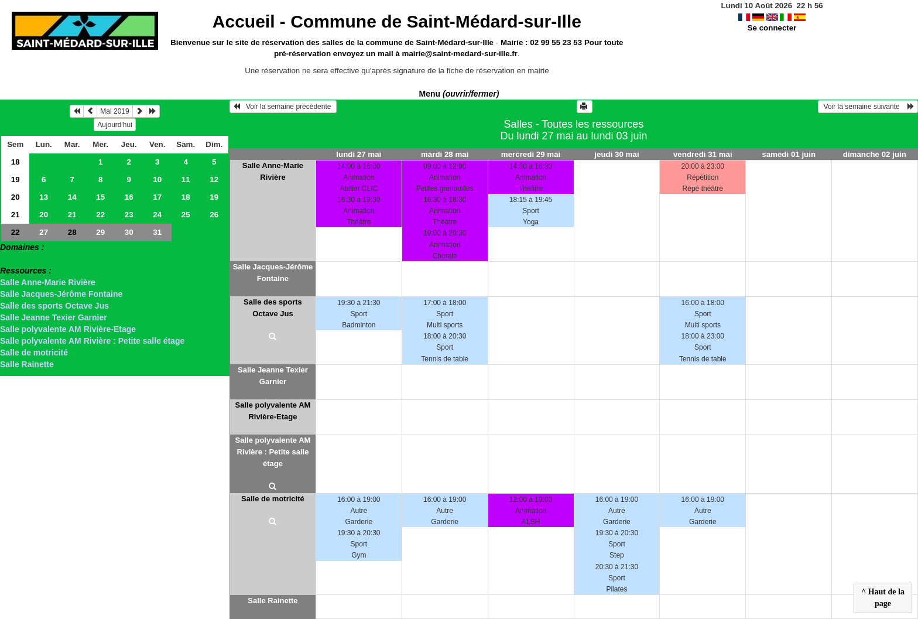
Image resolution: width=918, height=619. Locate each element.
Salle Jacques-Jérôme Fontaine (61, 294)
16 (129, 197)
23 (129, 214)
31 (157, 232)
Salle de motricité (34, 352)
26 (214, 214)
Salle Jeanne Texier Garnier (53, 317)
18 (15, 162)
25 (185, 214)
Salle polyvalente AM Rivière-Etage (68, 329)
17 (157, 197)
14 (72, 197)
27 (43, 232)
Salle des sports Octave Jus (54, 305)
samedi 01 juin (789, 154)
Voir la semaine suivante (867, 106)
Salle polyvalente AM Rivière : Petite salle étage (92, 341)
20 (15, 197)
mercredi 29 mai (531, 154)
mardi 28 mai (445, 154)
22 (100, 214)
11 (185, 179)
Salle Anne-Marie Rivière (47, 282)
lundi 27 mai (358, 154)
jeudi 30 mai (616, 154)
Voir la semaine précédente (283, 106)
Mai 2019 (114, 111)
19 (15, 179)
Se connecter (772, 27)
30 (129, 232)
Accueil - (397, 21)
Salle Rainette (27, 364)
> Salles (15, 259)
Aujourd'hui (114, 125)
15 (100, 197)
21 (15, 214)
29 (100, 232)
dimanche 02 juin (874, 154)
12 (214, 179)
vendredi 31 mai (702, 154)
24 (157, 214)
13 (43, 197)
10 (157, 179)
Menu (459, 93)
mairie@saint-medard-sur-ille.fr (460, 53)
